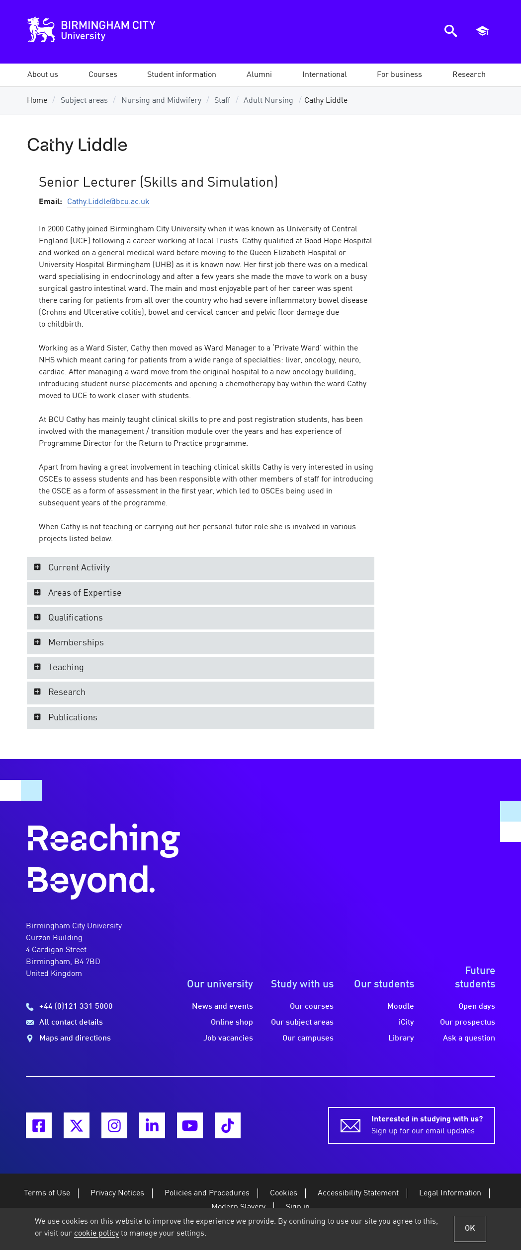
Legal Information (450, 1193)
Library (401, 1038)
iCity (406, 1023)
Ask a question (469, 1038)
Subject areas (84, 101)
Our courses (312, 1007)
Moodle (400, 1007)
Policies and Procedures (207, 1193)
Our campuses (308, 1038)
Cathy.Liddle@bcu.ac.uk (108, 202)
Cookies (283, 1193)
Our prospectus (467, 1023)
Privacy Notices (117, 1193)
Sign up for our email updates (427, 1124)
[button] (42, 75)
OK (470, 1229)
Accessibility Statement (358, 1193)
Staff (222, 101)
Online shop (232, 1023)
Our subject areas (302, 1023)
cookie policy (96, 1234)
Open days (476, 1007)
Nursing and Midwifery (161, 101)
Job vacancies (228, 1038)
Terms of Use (47, 1193)
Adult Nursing (268, 101)
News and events (222, 1007)
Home (37, 101)
